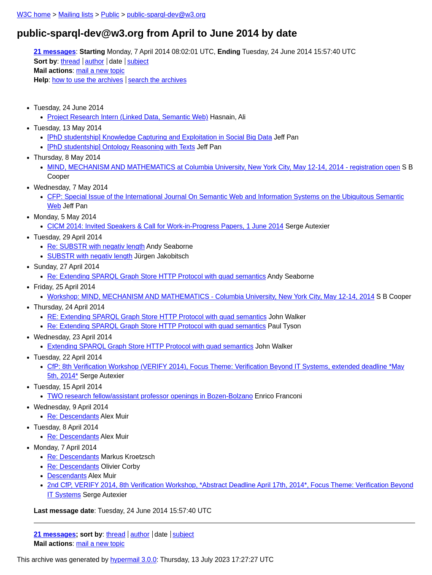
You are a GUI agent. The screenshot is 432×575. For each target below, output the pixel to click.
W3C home (34, 14)
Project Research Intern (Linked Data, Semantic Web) (127, 117)
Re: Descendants (73, 416)
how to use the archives (87, 79)
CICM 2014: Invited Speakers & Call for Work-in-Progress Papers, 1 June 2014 (165, 226)
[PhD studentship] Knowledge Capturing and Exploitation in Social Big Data (159, 137)
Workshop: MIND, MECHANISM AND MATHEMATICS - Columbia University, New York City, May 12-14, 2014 (211, 296)
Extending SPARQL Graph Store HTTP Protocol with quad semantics (150, 346)
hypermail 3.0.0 (133, 559)
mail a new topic (100, 70)
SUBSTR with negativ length (89, 256)
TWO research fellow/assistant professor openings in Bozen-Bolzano (150, 396)
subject (137, 61)
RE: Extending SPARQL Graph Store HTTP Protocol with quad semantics (157, 316)
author (94, 61)
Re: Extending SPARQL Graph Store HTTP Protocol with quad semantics (156, 276)
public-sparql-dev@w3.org (166, 14)
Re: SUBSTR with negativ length (96, 246)
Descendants (66, 475)
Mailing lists (75, 14)
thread (70, 61)
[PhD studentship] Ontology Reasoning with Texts (121, 146)
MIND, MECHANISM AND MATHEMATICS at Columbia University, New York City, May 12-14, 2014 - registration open (223, 167)
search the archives (157, 79)
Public (110, 14)
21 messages (55, 51)
